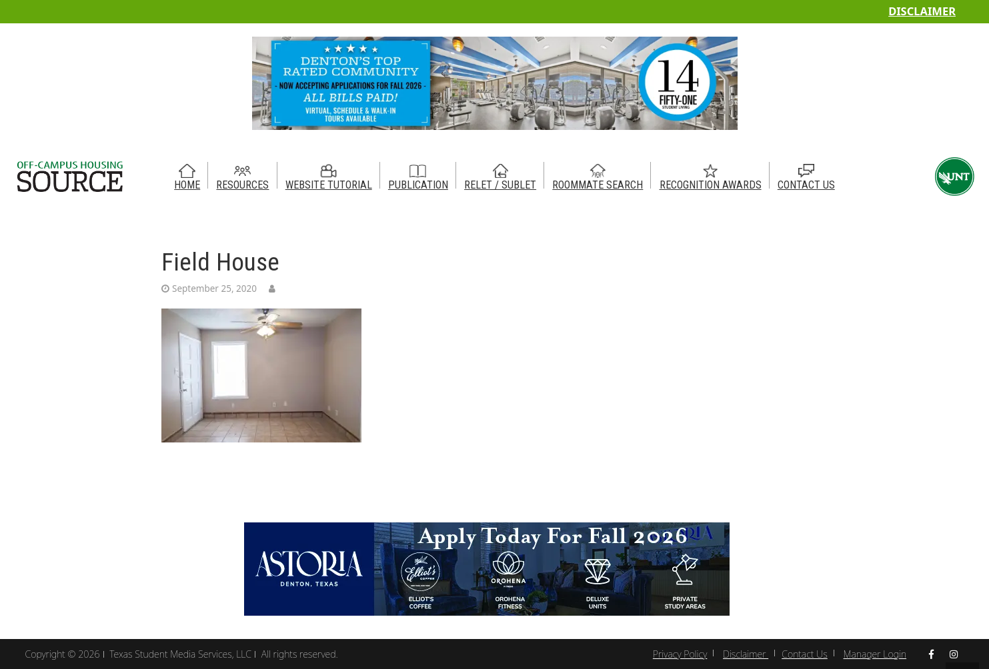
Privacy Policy (680, 654)
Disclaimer (922, 11)
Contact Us (805, 654)
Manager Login (875, 654)
